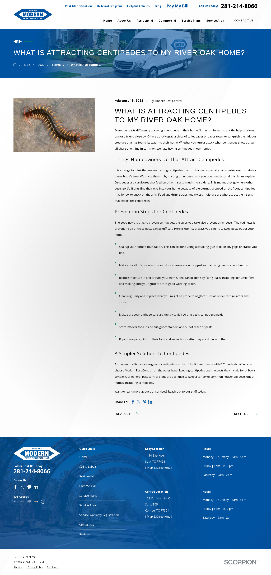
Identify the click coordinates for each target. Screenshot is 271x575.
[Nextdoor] (36, 487)
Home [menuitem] (107, 20)
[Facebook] (15, 487)
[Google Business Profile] (29, 487)
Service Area (87, 505)
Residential (86, 476)
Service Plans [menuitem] (191, 20)
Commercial (87, 486)
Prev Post (126, 414)
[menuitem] (18, 567)
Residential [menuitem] (145, 20)
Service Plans (88, 496)
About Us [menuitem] (124, 20)
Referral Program (109, 6)
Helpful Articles (138, 6)
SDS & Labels (88, 466)
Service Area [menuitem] (215, 20)
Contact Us (244, 20)
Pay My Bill (177, 6)
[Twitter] (22, 487)
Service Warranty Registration (99, 515)
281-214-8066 (239, 6)
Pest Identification (78, 6)
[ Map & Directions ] (158, 468)
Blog (158, 6)
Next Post (245, 414)
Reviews (84, 534)
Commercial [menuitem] (167, 20)
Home (83, 457)
